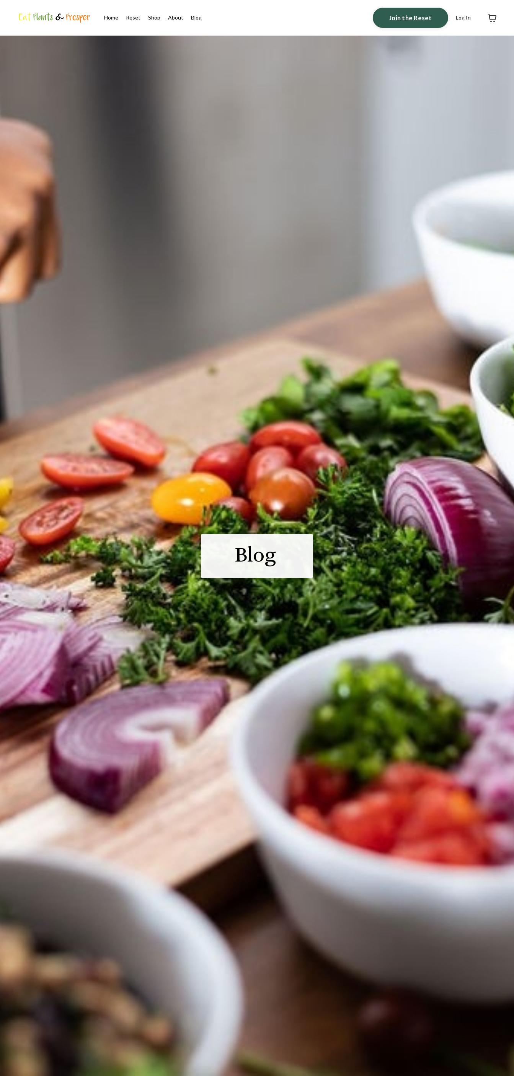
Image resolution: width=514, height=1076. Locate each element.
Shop (154, 17)
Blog (196, 17)
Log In (463, 17)
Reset (133, 17)
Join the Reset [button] (410, 18)
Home (111, 17)
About (175, 17)
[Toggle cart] (492, 18)
